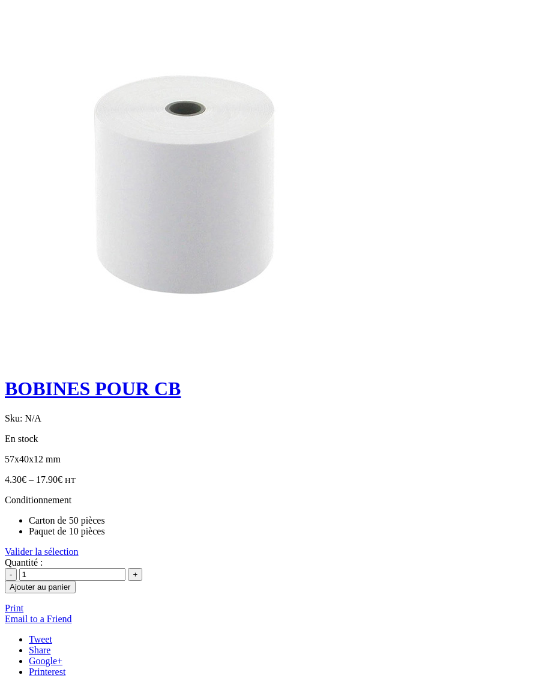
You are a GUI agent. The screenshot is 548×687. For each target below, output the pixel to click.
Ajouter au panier (40, 587)
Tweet (40, 639)
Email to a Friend (38, 619)
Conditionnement (38, 500)
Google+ (45, 661)
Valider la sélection (42, 551)
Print (14, 608)
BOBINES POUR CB (93, 388)
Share (39, 650)
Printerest (47, 672)
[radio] (286, 520)
